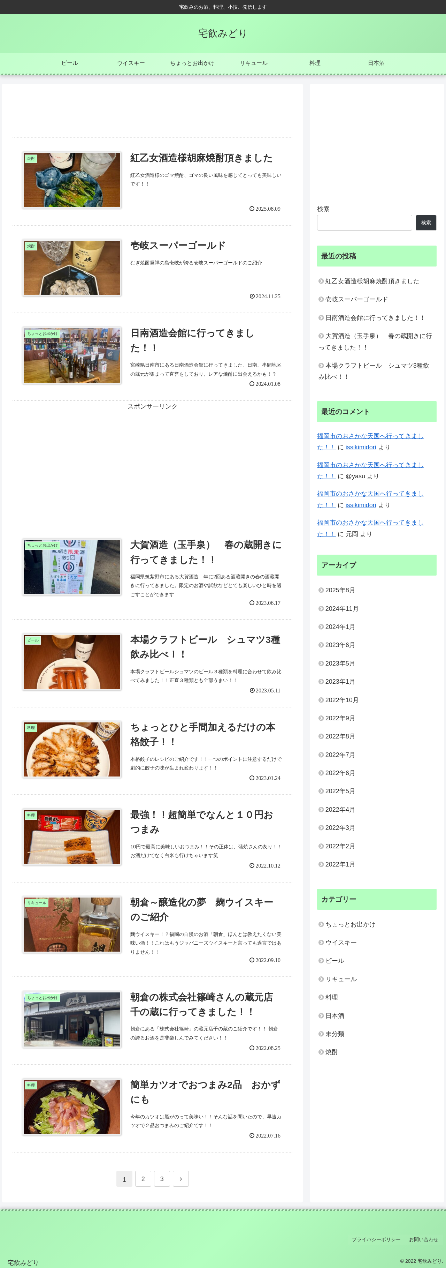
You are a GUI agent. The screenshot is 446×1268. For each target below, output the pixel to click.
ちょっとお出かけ (350, 924)
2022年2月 (340, 846)
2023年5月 (340, 663)
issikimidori (361, 447)
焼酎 (331, 1052)
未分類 (334, 1033)
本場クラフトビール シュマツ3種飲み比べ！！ (373, 371)
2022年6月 (340, 773)
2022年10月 (342, 700)
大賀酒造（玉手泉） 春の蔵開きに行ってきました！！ (375, 341)
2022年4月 (340, 809)
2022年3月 (340, 827)
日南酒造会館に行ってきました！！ (375, 317)
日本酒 (334, 1015)
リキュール (341, 979)
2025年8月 (340, 590)
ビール (334, 960)
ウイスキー (341, 942)
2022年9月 (340, 718)
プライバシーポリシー (378, 1240)
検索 (323, 208)
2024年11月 (342, 608)
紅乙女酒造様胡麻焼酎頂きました (372, 281)
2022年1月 (340, 864)
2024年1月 (340, 626)
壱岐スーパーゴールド (356, 299)
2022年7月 (340, 754)
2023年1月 (340, 681)
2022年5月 (340, 791)
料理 (331, 997)
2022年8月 (340, 736)
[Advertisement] (152, 106)
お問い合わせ (424, 1240)
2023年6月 (340, 644)
